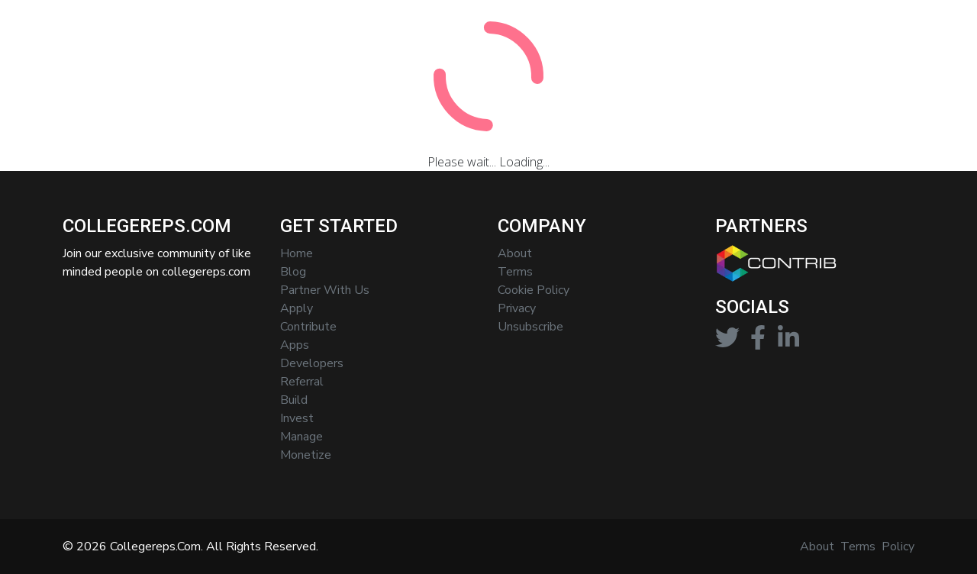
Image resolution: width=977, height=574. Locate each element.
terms (515, 271)
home (296, 253)
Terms (857, 546)
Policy (898, 546)
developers (311, 363)
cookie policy (533, 290)
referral (302, 381)
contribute (308, 326)
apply (296, 308)
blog (293, 271)
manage (301, 436)
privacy (517, 308)
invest (297, 418)
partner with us (324, 290)
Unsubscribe (530, 326)
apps (294, 345)
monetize (305, 455)
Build (294, 400)
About (515, 253)
